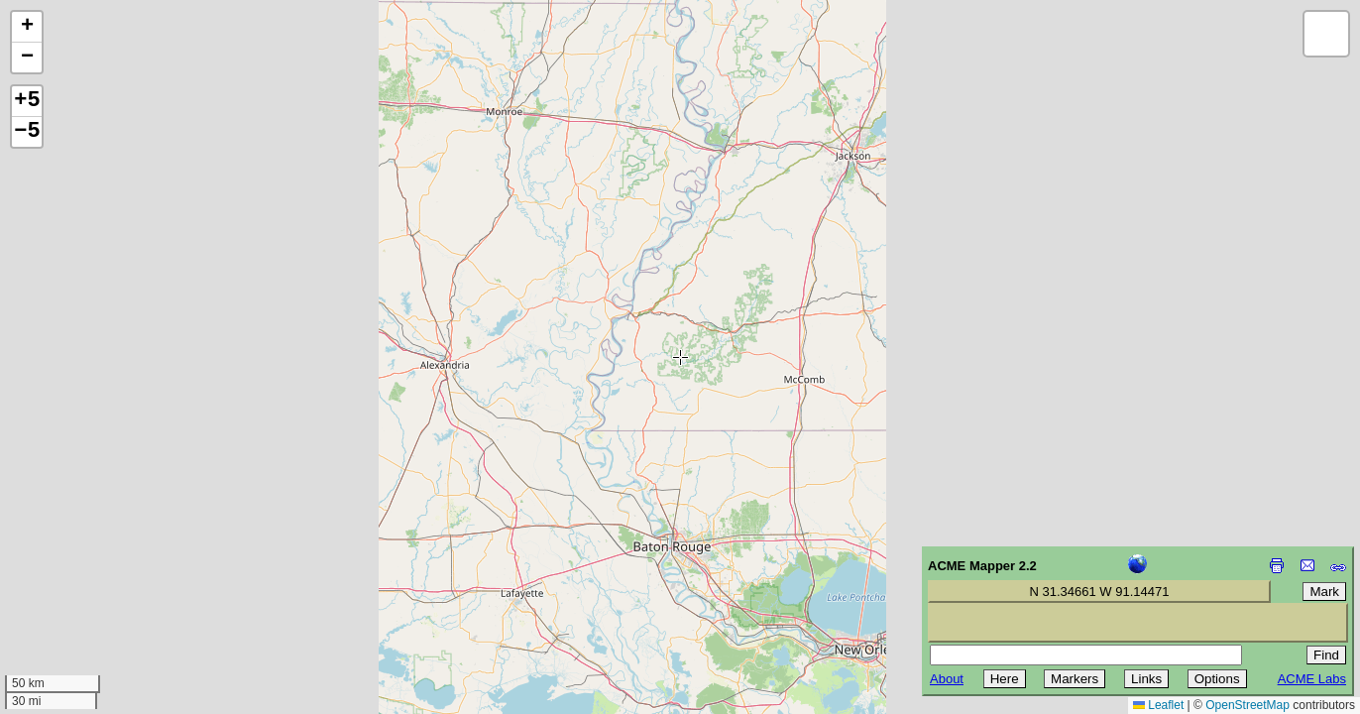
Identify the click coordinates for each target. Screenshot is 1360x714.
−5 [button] (27, 132)
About (946, 678)
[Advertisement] (105, 573)
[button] (27, 27)
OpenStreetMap (1247, 705)
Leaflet (1158, 705)
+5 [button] (27, 101)
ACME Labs (1312, 678)
